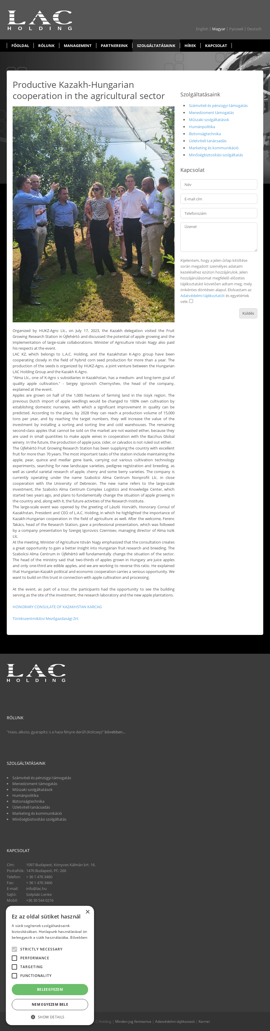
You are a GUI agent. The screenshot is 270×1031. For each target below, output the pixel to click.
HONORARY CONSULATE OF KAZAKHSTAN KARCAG (57, 606)
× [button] (87, 912)
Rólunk (46, 45)
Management (78, 45)
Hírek (190, 45)
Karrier (204, 1021)
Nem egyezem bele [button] (50, 1004)
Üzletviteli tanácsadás (208, 140)
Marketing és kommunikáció (214, 147)
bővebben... (115, 732)
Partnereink (114, 45)
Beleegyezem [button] (50, 989)
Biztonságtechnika (205, 133)
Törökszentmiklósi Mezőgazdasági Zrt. (46, 618)
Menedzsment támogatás (211, 112)
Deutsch (254, 29)
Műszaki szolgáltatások (209, 119)
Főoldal (20, 45)
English (202, 29)
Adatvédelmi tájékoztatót (202, 295)
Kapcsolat (216, 45)
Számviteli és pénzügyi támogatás (218, 105)
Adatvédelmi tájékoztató (175, 1021)
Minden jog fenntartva (133, 1021)
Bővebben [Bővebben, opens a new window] (78, 937)
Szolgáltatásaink (156, 45)
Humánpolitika (202, 126)
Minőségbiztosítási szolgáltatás (216, 154)
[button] (50, 1016)
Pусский (236, 29)
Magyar (218, 29)
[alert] (50, 965)
